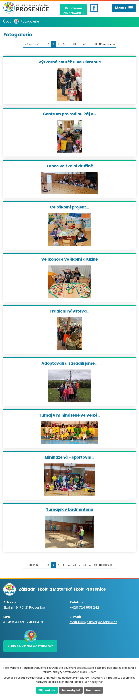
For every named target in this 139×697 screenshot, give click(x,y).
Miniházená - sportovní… (69, 457)
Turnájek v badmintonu (69, 509)
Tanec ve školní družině (69, 165)
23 (74, 44)
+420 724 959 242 (84, 607)
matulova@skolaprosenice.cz (93, 622)
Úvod (7, 21)
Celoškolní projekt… (69, 207)
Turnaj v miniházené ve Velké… (69, 415)
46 (85, 44)
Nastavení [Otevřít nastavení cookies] (93, 690)
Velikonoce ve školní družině (69, 259)
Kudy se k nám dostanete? (30, 646)
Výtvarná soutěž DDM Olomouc (69, 61)
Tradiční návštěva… (70, 311)
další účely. (89, 672)
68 (95, 44)
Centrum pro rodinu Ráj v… (69, 113)
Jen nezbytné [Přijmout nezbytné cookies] (70, 690)
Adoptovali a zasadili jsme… (69, 363)
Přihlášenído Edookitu (73, 10)
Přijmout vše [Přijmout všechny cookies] (47, 690)
